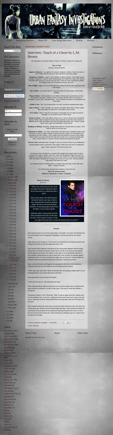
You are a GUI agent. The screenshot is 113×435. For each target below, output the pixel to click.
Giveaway (7, 333)
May (9, 296)
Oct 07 (12, 265)
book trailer (7, 385)
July (9, 289)
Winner (6, 360)
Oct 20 (12, 219)
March (10, 302)
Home (9, 40)
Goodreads (53, 174)
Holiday (6, 377)
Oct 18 (12, 225)
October (10, 183)
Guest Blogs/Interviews (61, 40)
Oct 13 (12, 240)
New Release (8, 342)
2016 (8, 168)
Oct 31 (12, 185)
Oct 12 (12, 243)
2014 (8, 174)
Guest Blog (7, 347)
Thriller (6, 430)
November (11, 180)
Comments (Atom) (39, 337)
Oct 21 (12, 216)
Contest (6, 424)
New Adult (7, 391)
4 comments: (53, 323)
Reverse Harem (9, 380)
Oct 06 (12, 268)
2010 (8, 321)
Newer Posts (30, 333)
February (11, 305)
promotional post (9, 345)
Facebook (67, 174)
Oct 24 (12, 206)
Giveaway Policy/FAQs (11, 394)
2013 (8, 311)
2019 (8, 159)
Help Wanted (8, 402)
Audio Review (8, 408)
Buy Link (43, 182)
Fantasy (6, 363)
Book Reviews (8, 331)
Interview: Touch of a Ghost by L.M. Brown (14, 259)
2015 (8, 171)
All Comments (10, 114)
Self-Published (8, 366)
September (11, 283)
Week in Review (9, 339)
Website (45, 174)
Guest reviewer (9, 399)
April (9, 299)
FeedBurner (12, 144)
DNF (5, 410)
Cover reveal (8, 368)
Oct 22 (12, 212)
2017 (8, 165)
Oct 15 (12, 234)
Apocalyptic (7, 396)
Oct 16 (12, 231)
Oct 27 (12, 197)
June (9, 293)
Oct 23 (12, 210)
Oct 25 (12, 203)
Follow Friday (8, 382)
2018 (8, 162)
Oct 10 (12, 249)
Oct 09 (12, 252)
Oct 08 (12, 255)
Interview (35, 326)
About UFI (42, 40)
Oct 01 (12, 280)
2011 (8, 318)
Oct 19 (12, 221)
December (11, 177)
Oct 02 (12, 277)
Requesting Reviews (25, 40)
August (10, 287)
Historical (7, 416)
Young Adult (8, 353)
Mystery (6, 419)
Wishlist (79, 40)
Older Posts (82, 333)
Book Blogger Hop (10, 388)
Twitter (60, 174)
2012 (8, 315)
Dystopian (7, 371)
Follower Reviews (9, 427)
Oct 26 (12, 200)
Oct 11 (12, 246)
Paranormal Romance (11, 356)
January (10, 308)
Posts (8, 111)
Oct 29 (12, 191)
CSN (5, 421)
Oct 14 (12, 237)
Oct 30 (12, 188)
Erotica (6, 413)
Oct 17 (12, 228)
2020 (8, 156)
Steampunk (7, 405)
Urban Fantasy (8, 336)
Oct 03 (12, 274)
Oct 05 (12, 271)
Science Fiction (9, 374)
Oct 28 (12, 194)
